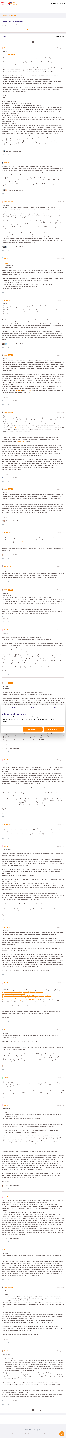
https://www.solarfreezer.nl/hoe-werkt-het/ (37, 998)
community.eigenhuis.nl (57, 3)
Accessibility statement (47, 1434)
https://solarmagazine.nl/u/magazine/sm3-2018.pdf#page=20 (20, 1000)
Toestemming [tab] (11, 707)
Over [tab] (54, 707)
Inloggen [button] (62, 10)
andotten (7, 1077)
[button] (61, 1433)
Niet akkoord (32, 729)
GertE (6, 1197)
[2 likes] (11, 151)
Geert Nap (7, 566)
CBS (14, 428)
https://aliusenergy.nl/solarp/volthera (39, 996)
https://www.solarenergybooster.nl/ (12, 998)
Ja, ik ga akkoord (53, 729)
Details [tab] (33, 707)
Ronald (6, 630)
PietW (6, 258)
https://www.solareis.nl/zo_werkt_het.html (15, 996)
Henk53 (6, 162)
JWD (6, 263)
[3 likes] (12, 190)
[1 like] (10, 401)
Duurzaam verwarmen (9, 15)
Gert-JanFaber (8, 48)
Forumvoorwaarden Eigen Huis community (25, 1434)
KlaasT (6, 1351)
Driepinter (7, 300)
